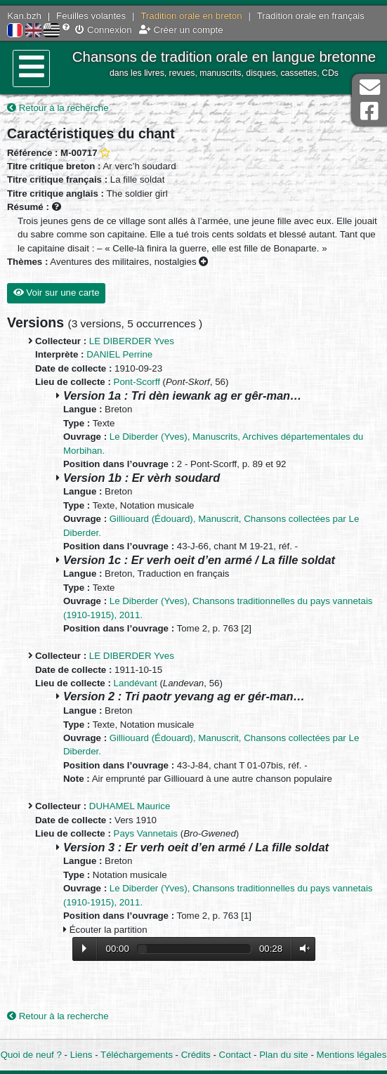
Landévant (135, 683)
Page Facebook (369, 111)
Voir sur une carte (56, 292)
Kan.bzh (24, 16)
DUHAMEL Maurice (130, 806)
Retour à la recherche (58, 108)
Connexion (103, 30)
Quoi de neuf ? (31, 1054)
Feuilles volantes (91, 16)
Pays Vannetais (146, 833)
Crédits (196, 1054)
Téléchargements (136, 1054)
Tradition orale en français (311, 16)
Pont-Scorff (137, 381)
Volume (301, 948)
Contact (235, 1054)
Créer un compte (181, 30)
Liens (81, 1054)
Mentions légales (352, 1054)
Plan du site (283, 1054)
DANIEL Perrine (119, 354)
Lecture (84, 948)
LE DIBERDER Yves (131, 341)
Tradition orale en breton (191, 16)
